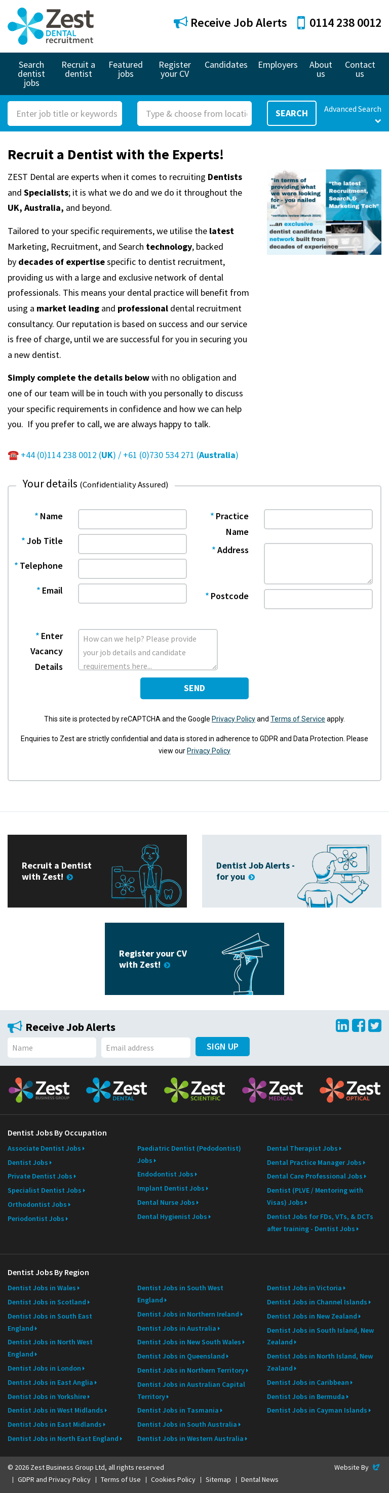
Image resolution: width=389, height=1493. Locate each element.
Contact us (360, 69)
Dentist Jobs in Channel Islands (317, 1301)
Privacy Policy (233, 719)
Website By (357, 1467)
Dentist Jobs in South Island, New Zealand (320, 1336)
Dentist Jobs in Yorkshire (47, 1396)
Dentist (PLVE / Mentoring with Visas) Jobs (315, 1196)
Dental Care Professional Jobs (315, 1176)
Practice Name (232, 523)
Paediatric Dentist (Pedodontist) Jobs (189, 1154)
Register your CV (175, 69)
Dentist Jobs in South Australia (187, 1424)
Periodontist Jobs (36, 1218)
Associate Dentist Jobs (44, 1148)
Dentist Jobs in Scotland (47, 1301)
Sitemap (218, 1479)
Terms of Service (297, 719)
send (194, 688)
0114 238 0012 (339, 22)
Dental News (260, 1479)
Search (292, 113)
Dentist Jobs (28, 1162)
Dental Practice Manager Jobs (314, 1162)
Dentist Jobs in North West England (50, 1348)
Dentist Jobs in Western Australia (190, 1438)
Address (233, 550)
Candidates (226, 64)
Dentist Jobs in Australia (176, 1328)
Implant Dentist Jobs (171, 1188)
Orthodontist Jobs (37, 1204)
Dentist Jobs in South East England (50, 1322)
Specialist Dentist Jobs (45, 1190)
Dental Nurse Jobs (166, 1202)
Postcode (230, 596)
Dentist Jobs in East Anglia (50, 1382)
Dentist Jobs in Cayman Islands (317, 1410)
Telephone (41, 565)
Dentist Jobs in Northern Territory (191, 1370)
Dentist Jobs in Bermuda (306, 1396)
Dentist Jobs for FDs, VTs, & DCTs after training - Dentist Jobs (320, 1222)
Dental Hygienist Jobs (172, 1216)
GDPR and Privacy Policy (54, 1479)
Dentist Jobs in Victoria (304, 1287)
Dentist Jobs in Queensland (181, 1356)
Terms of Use (121, 1479)
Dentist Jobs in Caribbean (308, 1382)
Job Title (45, 541)
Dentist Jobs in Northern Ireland (188, 1314)
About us (320, 69)
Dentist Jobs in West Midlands (55, 1410)
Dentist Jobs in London (44, 1368)
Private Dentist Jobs (40, 1176)
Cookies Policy (173, 1479)
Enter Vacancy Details (46, 651)
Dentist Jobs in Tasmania (178, 1410)
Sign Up (223, 1046)
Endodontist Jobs (165, 1174)
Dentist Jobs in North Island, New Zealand (320, 1362)
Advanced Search (352, 114)
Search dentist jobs (31, 73)
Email (52, 590)
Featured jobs (125, 69)
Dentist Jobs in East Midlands (55, 1424)
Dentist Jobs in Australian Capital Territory (191, 1390)
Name (51, 516)
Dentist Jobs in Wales (42, 1287)
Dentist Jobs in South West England (180, 1293)
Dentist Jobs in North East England (63, 1438)
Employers (278, 64)
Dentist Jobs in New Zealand (312, 1316)
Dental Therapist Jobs (302, 1148)
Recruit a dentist (78, 69)
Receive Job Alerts (230, 22)
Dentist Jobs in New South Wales (189, 1341)
